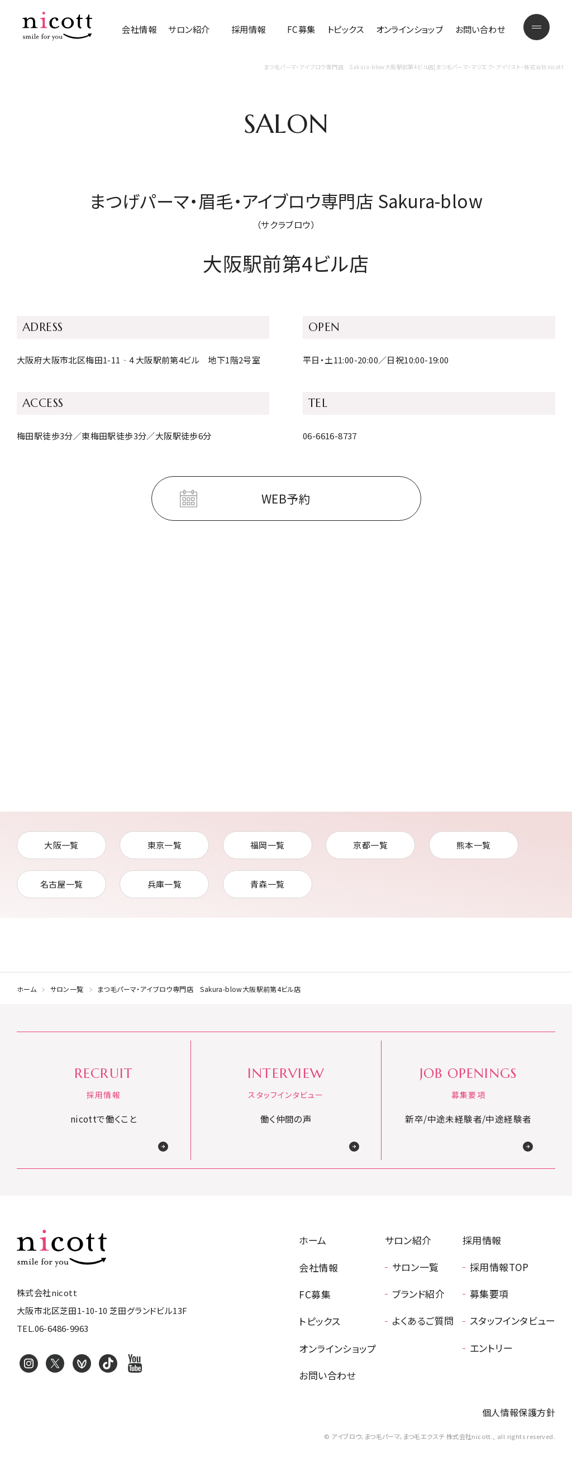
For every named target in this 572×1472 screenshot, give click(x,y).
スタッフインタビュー (512, 1320)
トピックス (345, 29)
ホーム (26, 989)
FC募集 (301, 29)
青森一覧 (267, 884)
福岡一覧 (267, 845)
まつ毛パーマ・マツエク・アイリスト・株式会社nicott (57, 26)
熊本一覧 (473, 845)
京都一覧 (370, 845)
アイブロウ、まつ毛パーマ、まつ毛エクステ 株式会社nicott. (62, 1248)
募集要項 (489, 1294)
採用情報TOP (499, 1267)
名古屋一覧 (61, 884)
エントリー (491, 1348)
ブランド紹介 (418, 1294)
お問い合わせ (480, 29)
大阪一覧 (61, 845)
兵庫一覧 (164, 884)
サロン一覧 (67, 989)
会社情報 (139, 29)
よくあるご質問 (423, 1320)
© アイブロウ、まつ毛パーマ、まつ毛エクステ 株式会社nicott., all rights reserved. (439, 1436)
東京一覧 (164, 845)
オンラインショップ (410, 29)
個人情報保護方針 (518, 1412)
